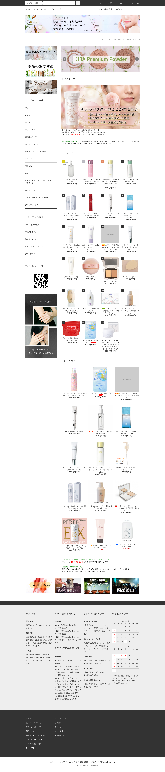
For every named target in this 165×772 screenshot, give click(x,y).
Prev (64, 59)
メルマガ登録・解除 (104, 9)
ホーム (28, 9)
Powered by (82, 765)
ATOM (33, 748)
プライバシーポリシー (34, 740)
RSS (28, 748)
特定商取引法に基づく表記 (36, 735)
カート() (134, 3)
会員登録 (109, 3)
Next (137, 59)
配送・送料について (33, 727)
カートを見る (60, 731)
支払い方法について (33, 723)
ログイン (121, 3)
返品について (31, 731)
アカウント (97, 3)
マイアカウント (60, 718)
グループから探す (55, 9)
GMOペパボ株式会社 (91, 762)
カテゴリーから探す (39, 9)
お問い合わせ (119, 9)
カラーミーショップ (57, 762)
